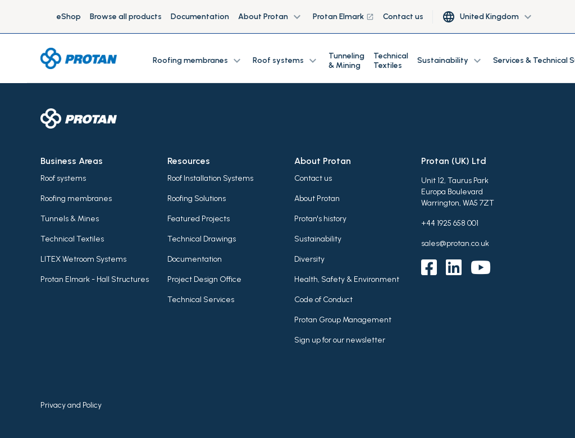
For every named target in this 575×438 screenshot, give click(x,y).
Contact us (403, 16)
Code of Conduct (323, 299)
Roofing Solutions (196, 198)
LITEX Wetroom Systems (83, 259)
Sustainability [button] (450, 60)
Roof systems (63, 178)
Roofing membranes (76, 198)
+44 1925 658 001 (449, 223)
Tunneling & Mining (346, 60)
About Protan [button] (271, 17)
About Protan (317, 198)
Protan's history (320, 218)
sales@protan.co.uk (455, 243)
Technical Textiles (390, 60)
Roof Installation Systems (210, 178)
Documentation (200, 16)
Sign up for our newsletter (339, 340)
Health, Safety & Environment (346, 279)
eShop (69, 16)
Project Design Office (204, 279)
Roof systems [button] (286, 60)
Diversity (309, 259)
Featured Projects (198, 218)
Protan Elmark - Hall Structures (94, 279)
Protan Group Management (342, 320)
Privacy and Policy (71, 405)
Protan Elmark (343, 16)
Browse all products (126, 16)
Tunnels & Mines (69, 218)
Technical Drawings (201, 239)
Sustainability (317, 239)
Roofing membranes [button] (198, 60)
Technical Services (200, 299)
